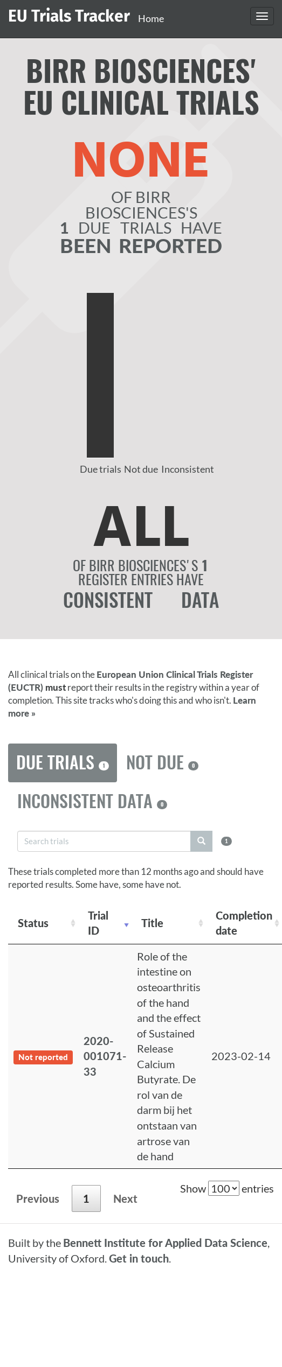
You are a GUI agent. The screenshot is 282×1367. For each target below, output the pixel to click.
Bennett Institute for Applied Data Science (165, 1242)
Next (125, 1198)
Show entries (227, 1188)
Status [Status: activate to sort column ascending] (33, 922)
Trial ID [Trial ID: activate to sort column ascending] (98, 923)
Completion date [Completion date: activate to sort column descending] (244, 923)
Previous (37, 1198)
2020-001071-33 (105, 1056)
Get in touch (139, 1258)
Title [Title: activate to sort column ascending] (152, 922)
